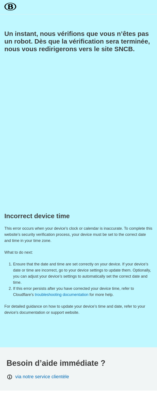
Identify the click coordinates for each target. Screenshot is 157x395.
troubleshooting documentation (61, 294)
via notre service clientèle (38, 377)
